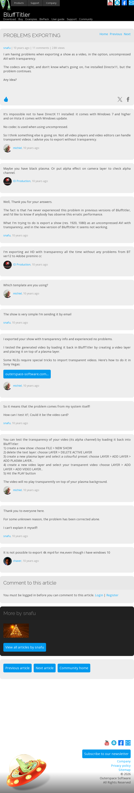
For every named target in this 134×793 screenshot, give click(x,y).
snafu (7, 48)
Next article (45, 668)
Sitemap (125, 770)
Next (127, 34)
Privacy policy (121, 766)
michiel (17, 148)
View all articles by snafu (24, 647)
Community (86, 19)
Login (99, 595)
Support (35, 3)
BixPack (44, 19)
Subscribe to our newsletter (106, 754)
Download (9, 19)
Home (103, 34)
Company (51, 3)
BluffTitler (16, 15)
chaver (17, 561)
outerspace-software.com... (27, 374)
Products (19, 3)
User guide (57, 19)
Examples (31, 19)
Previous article (17, 668)
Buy (20, 19)
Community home (74, 668)
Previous (116, 34)
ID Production (21, 181)
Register (112, 595)
